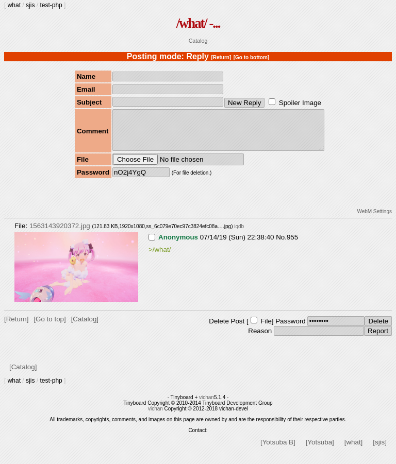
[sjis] (380, 450)
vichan (206, 405)
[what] (353, 450)
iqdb (239, 234)
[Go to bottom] (251, 57)
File (265, 329)
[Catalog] (84, 327)
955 (292, 245)
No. (281, 245)
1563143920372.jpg (59, 233)
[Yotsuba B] (277, 450)
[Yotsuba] (320, 450)
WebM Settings (374, 219)
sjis (30, 5)
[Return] (221, 57)
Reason (260, 338)
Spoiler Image (300, 103)
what (14, 5)
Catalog (198, 41)
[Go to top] (49, 327)
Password (290, 329)
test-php (51, 5)
